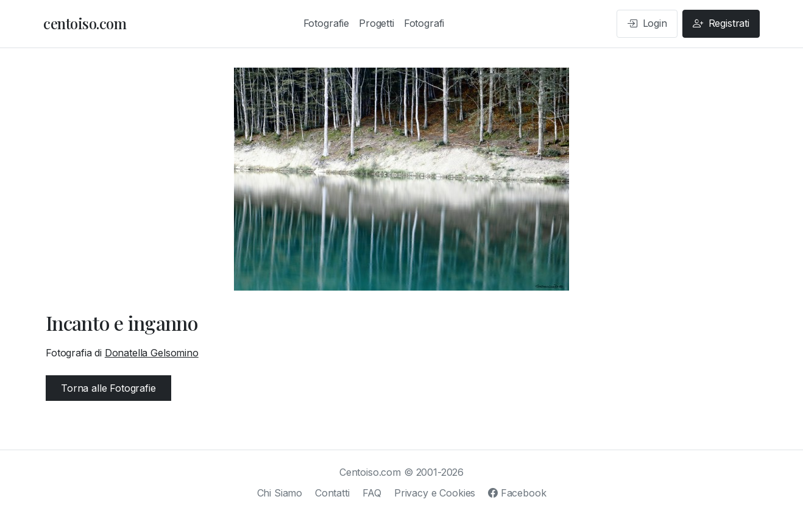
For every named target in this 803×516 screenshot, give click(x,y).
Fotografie (326, 23)
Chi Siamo (280, 493)
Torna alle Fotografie (108, 388)
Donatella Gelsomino (152, 353)
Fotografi (424, 23)
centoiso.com (84, 23)
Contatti (332, 493)
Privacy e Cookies (434, 493)
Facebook (517, 493)
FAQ (372, 493)
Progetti (376, 23)
